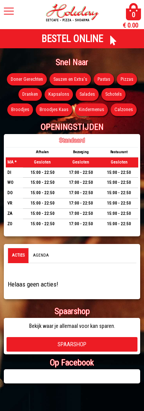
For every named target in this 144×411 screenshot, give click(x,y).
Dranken (30, 94)
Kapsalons (58, 94)
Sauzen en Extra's (70, 79)
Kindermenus (91, 109)
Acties (18, 255)
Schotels (113, 94)
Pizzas (127, 79)
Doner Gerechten (27, 79)
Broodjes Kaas (54, 109)
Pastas (104, 79)
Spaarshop (72, 344)
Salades (87, 94)
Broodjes (20, 109)
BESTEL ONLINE (72, 38)
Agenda (41, 255)
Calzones (123, 109)
